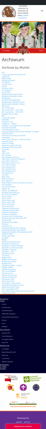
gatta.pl (19, 422)
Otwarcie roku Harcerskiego (12, 216)
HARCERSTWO (7, 134)
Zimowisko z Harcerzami (11, 283)
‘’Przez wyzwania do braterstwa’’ (14, 75)
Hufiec (2, 301)
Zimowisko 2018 (8, 279)
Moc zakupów (7, 181)
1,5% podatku (5, 349)
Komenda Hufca (6, 307)
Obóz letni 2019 (8, 206)
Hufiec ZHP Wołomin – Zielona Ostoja (16, 139)
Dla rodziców (5, 330)
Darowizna (5, 355)
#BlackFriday (6, 78)
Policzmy (5, 224)
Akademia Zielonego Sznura (12, 94)
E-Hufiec (6, 51)
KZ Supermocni (7, 173)
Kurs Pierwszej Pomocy (10, 157)
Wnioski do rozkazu (9, 261)
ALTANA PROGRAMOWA (11, 100)
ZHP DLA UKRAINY (9, 271)
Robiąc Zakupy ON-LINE (9, 352)
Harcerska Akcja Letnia (10, 130)
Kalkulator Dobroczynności (12, 147)
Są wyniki (5, 238)
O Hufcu (4, 304)
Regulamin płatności (7, 361)
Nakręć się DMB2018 (9, 191)
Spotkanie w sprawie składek (12, 246)
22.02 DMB (6, 92)
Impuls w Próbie (8, 143)
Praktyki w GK (7, 226)
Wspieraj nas (4, 346)
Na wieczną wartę (8, 187)
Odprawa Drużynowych (10, 208)
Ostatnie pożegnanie (9, 212)
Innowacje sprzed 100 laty (11, 145)
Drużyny (4, 320)
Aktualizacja (6, 98)
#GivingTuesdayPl (8, 80)
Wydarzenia (4, 365)
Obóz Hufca (6, 199)
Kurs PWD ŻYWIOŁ (9, 165)
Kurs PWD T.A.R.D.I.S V (10, 161)
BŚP (3, 116)
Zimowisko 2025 (8, 281)
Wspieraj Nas (7, 263)
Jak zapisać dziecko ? (8, 339)
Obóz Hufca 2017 (8, 202)
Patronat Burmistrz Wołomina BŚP (14, 218)
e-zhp (3, 323)
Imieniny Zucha (7, 141)
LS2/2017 (5, 175)
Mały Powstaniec (8, 179)
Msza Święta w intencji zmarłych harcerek (17, 183)
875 (3, 73)
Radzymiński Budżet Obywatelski (14, 230)
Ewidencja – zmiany (9, 124)
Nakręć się (6, 189)
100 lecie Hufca (7, 88)
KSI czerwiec (6, 155)
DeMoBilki (5, 120)
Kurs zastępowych (8, 167)
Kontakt (3, 369)
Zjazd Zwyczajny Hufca (10, 287)
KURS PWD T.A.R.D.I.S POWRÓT (13, 159)
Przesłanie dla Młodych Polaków (14, 228)
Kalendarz (4, 326)
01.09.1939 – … (7, 82)
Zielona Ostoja (7, 273)
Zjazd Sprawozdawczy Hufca (13, 285)
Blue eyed (5, 106)
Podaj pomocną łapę (9, 222)
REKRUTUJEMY (7, 234)
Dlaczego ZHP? (6, 333)
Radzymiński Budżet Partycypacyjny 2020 (17, 232)
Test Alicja (5, 256)
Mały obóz (6, 177)
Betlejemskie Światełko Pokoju (13, 102)
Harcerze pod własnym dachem (14, 136)
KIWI (3, 151)
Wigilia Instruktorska (9, 260)
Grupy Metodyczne (7, 336)
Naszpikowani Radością (10, 193)
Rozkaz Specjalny (8, 236)
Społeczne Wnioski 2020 (11, 242)
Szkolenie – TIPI (8, 252)
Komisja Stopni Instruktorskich (10, 317)
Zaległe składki (7, 267)
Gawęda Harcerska (9, 128)
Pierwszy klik (6, 220)
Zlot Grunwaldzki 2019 (10, 289)
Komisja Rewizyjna (7, 310)
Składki (4, 240)
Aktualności (4, 299)
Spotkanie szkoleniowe (10, 244)
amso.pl (27, 422)
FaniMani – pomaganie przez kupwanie (16, 126)
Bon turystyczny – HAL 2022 (12, 110)
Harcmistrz (6, 138)
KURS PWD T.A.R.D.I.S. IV (11, 163)
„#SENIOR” (6, 77)
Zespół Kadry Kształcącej (8, 314)
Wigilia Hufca (6, 258)
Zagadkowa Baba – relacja (12, 265)
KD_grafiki (5, 149)
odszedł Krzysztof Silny (10, 210)
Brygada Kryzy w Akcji (10, 114)
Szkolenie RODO (8, 254)
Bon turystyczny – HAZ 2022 (12, 112)
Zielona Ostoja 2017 (9, 275)
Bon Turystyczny (8, 108)
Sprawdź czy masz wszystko (12, 248)
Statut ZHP (5, 342)
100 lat (4, 86)
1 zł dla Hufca (7, 84)
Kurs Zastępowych (9, 169)
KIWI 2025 (6, 153)
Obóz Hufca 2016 (8, 200)
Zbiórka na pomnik (9, 269)
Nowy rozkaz (7, 197)
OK (42, 10)
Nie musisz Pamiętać (9, 195)
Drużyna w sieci (7, 122)
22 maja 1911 (6, 90)
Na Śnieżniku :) (7, 185)
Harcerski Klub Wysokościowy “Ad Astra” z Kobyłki (20, 132)
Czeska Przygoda (8, 118)
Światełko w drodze (9, 250)
